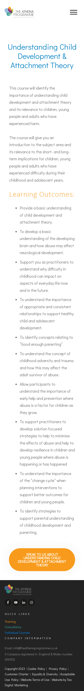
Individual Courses (17, 631)
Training (10, 620)
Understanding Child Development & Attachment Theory (42, 55)
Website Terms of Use (36, 678)
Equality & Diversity (45, 672)
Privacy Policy (58, 667)
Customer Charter (17, 672)
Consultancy (13, 625)
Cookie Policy (36, 667)
